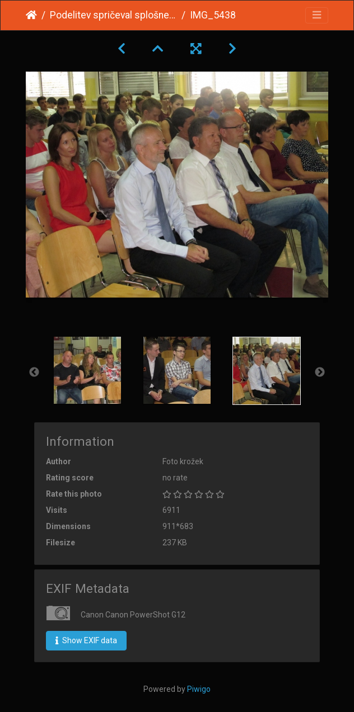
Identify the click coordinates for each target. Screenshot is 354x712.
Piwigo (199, 689)
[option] (87, 370)
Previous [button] (34, 372)
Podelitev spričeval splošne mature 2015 (113, 15)
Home (31, 15)
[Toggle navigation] (316, 15)
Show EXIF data (86, 640)
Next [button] (319, 372)
